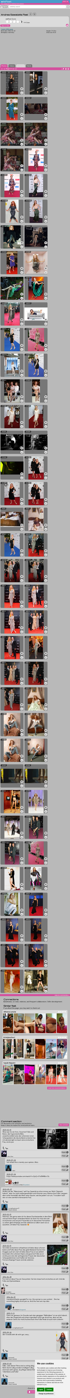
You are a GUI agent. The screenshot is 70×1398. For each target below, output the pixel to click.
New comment (64, 1125)
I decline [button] (49, 1389)
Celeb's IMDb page (7, 29)
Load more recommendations (57, 1088)
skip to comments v (62, 995)
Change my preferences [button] (46, 1393)
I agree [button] (41, 1389)
